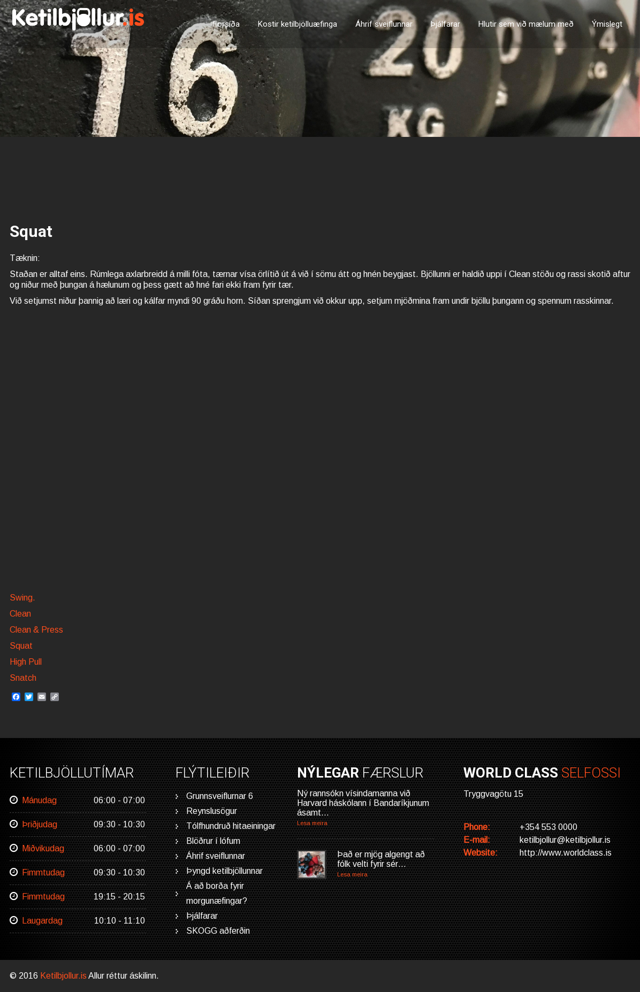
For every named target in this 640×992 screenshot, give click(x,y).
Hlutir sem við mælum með (526, 24)
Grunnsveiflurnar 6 (219, 796)
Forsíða (226, 24)
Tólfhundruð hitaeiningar (231, 825)
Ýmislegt (607, 24)
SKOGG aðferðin (218, 930)
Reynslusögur (211, 811)
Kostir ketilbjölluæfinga (297, 24)
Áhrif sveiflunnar (384, 24)
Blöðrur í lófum (213, 840)
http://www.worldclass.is (566, 852)
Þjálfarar (445, 24)
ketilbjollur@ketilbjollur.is (565, 839)
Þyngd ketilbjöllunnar (224, 870)
